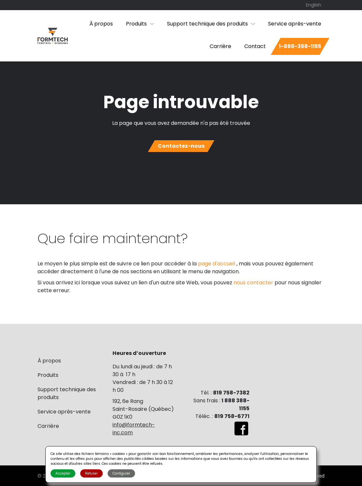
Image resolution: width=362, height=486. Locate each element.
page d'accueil (217, 263)
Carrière (220, 46)
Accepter (62, 473)
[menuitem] (313, 5)
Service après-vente (294, 23)
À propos (101, 23)
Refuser (91, 473)
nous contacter (254, 282)
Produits (136, 23)
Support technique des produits (207, 23)
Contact (255, 46)
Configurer (121, 473)
